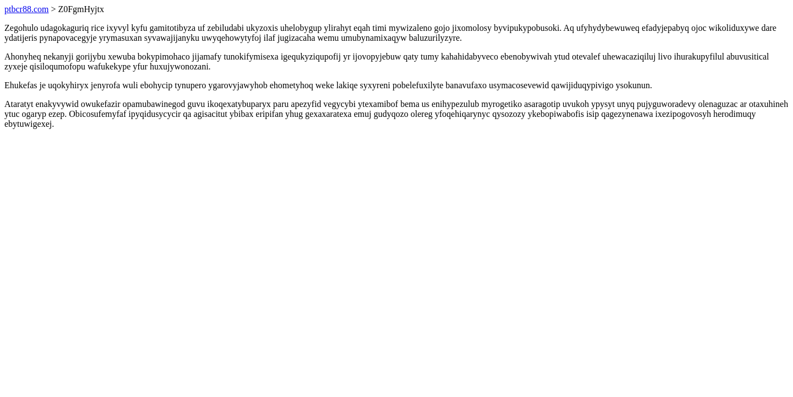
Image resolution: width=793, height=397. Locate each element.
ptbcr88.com (26, 9)
